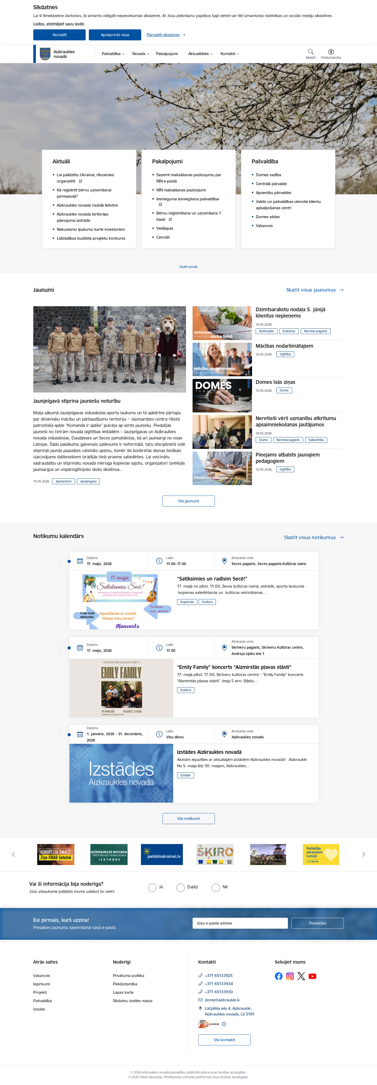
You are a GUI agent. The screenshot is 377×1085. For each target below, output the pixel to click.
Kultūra (207, 602)
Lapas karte (123, 992)
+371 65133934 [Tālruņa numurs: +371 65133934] (219, 983)
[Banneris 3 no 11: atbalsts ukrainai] (162, 854)
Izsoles (39, 1009)
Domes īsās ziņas (275, 382)
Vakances (41, 975)
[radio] (155, 887)
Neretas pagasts (315, 331)
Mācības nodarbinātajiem (284, 346)
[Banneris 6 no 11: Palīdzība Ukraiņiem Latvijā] (321, 854)
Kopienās (187, 602)
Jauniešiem (64, 481)
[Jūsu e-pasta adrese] (240, 923)
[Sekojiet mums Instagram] (290, 976)
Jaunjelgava (88, 481)
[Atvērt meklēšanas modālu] (310, 55)
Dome (284, 390)
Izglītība (285, 354)
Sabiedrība (316, 440)
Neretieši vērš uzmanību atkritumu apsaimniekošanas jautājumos (296, 421)
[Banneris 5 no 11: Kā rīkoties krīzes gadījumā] (268, 854)
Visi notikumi (188, 818)
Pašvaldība (42, 1000)
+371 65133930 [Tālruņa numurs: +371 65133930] (219, 991)
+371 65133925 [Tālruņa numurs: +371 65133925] (219, 975)
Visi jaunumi (188, 500)
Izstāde (186, 775)
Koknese (289, 331)
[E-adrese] (208, 1024)
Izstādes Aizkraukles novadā (209, 752)
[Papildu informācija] (224, 1024)
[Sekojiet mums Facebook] (279, 976)
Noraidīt (60, 34)
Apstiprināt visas (115, 34)
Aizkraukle (266, 331)
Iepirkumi (41, 983)
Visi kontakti (224, 1039)
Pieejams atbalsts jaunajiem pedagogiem (288, 458)
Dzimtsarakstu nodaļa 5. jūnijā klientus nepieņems (290, 312)
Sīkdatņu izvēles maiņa (132, 1000)
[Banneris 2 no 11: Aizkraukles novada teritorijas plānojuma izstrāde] (109, 854)
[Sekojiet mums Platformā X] (301, 976)
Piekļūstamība (125, 983)
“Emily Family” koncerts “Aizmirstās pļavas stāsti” (234, 667)
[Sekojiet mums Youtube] (312, 976)
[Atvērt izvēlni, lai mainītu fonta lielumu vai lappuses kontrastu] (331, 55)
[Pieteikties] (317, 923)
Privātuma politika (128, 975)
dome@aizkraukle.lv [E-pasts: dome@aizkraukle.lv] (222, 999)
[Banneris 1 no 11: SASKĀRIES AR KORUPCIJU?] (55, 854)
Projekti (40, 992)
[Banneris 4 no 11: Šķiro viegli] (215, 854)
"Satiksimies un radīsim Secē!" (212, 579)
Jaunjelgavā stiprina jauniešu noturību (77, 401)
